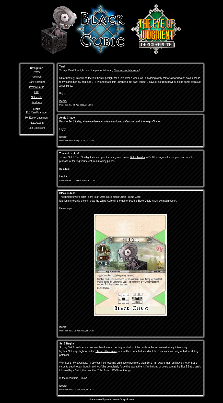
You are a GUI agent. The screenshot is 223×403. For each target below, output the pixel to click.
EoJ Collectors (36, 127)
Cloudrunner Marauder (126, 70)
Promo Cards (36, 87)
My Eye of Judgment (36, 117)
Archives (36, 76)
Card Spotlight (37, 81)
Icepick (63, 101)
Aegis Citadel (152, 121)
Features (37, 102)
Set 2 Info (36, 97)
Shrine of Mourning (106, 351)
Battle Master (137, 157)
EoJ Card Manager (37, 112)
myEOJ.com (36, 122)
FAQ (36, 92)
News (36, 71)
